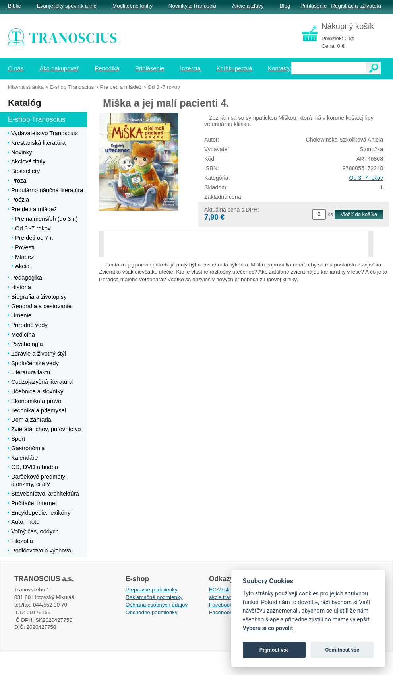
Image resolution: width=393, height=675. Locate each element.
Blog (284, 6)
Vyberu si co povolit (268, 628)
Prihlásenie (313, 6)
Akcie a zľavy (247, 6)
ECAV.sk (219, 590)
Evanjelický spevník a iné (67, 6)
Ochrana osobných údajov (157, 605)
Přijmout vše (274, 650)
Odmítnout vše (342, 650)
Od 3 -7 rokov (366, 178)
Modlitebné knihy (132, 6)
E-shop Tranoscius (72, 87)
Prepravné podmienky (152, 590)
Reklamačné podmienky (154, 597)
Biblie (14, 6)
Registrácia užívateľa (356, 6)
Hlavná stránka (26, 87)
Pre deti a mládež (121, 87)
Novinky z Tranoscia (192, 6)
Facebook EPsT (228, 612)
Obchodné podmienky (152, 612)
